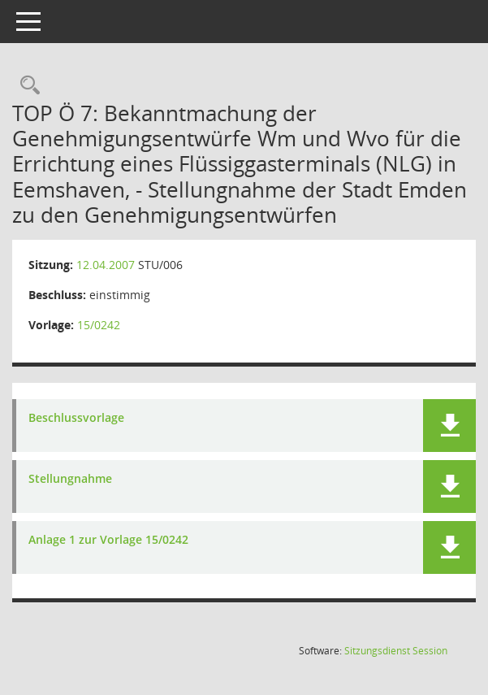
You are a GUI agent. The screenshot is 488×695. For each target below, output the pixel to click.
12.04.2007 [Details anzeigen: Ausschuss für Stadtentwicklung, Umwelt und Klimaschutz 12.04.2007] (105, 264)
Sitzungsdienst (395, 651)
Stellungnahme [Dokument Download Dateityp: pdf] (70, 479)
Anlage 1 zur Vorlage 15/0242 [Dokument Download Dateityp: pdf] (108, 540)
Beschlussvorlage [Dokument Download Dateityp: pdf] (76, 418)
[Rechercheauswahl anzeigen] (26, 85)
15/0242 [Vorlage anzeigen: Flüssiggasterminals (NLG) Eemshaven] (98, 324)
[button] (449, 425)
